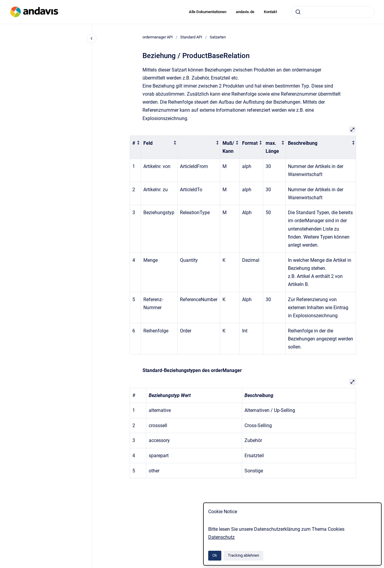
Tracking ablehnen (243, 555)
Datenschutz (221, 537)
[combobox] (332, 12)
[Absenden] (298, 12)
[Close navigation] (91, 38)
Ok (214, 555)
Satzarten (218, 37)
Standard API (191, 37)
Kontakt (270, 12)
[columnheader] (135, 147)
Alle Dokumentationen (207, 12)
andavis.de (245, 12)
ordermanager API (157, 37)
